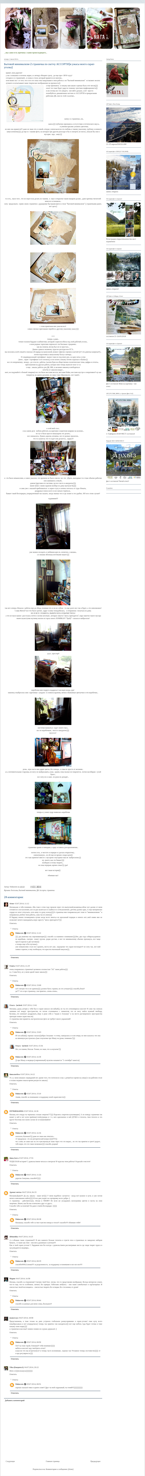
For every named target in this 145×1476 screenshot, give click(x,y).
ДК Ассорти (41, 890)
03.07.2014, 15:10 (34, 1094)
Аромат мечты (15, 1192)
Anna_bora (13, 1158)
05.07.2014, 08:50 (34, 1342)
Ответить (13, 923)
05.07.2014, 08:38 (34, 1219)
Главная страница (52, 1461)
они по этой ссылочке (65, 96)
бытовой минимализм (27, 890)
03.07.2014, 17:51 (26, 1158)
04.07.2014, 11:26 (34, 1175)
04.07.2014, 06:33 (29, 1192)
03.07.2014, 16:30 (34, 1057)
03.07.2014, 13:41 (30, 1005)
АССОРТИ (79, 93)
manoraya (13, 1318)
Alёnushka (13, 1237)
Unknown (19, 933)
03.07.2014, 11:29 (23, 966)
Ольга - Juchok (15, 1005)
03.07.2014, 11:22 (34, 933)
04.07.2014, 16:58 (23, 1279)
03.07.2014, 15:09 (34, 1032)
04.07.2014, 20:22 (31, 1367)
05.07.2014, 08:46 (34, 1300)
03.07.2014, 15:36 (36, 1046)
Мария (12, 1279)
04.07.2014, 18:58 (26, 1318)
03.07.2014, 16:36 (34, 1133)
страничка (50, 890)
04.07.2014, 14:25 (26, 1237)
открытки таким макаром (65, 199)
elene (11, 904)
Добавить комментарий (14, 1401)
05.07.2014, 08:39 (34, 1261)
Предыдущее (95, 1461)
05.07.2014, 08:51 (34, 1384)
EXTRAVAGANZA (16, 1111)
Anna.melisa (14, 1074)
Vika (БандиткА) (16, 1367)
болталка (14, 890)
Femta (12, 966)
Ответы (15, 929)
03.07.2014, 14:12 (28, 1074)
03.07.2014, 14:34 (31, 1111)
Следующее (10, 1461)
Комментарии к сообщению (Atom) (59, 1469)
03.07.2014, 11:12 (22, 904)
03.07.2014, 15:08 (34, 985)
